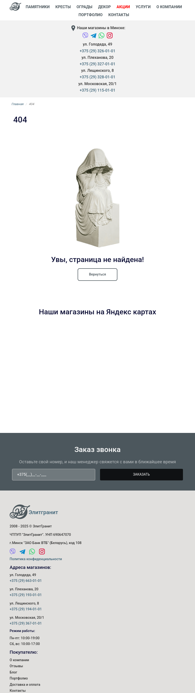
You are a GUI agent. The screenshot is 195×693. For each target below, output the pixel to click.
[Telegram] (94, 37)
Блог (13, 672)
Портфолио (19, 677)
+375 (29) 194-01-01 (26, 609)
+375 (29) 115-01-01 (97, 90)
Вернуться (97, 274)
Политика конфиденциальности (36, 559)
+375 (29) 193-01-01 (26, 595)
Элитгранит (43, 512)
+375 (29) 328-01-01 (97, 77)
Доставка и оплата (25, 683)
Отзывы (16, 666)
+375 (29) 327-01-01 (97, 64)
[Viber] (86, 37)
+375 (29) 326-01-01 (97, 51)
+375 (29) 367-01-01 (26, 623)
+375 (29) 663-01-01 (26, 581)
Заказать (141, 474)
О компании (19, 660)
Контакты (118, 15)
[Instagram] (109, 37)
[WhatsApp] (102, 37)
